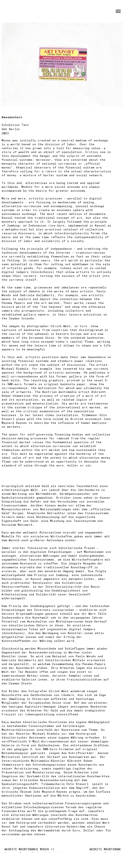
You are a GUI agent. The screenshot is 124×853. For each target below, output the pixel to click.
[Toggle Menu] (118, 11)
